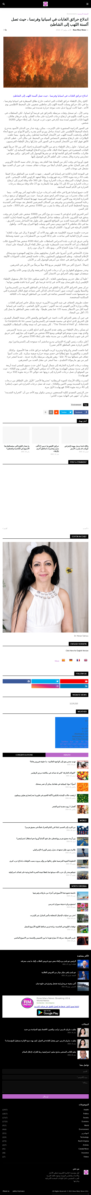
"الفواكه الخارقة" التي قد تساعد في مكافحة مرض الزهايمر (53, 773)
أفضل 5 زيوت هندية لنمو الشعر (63, 806)
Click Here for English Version (77, 651)
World (45, 1125)
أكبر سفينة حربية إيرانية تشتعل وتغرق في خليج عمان (56, 983)
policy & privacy (19, 1191)
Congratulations (24, 755)
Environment (71, 14)
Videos (45, 1157)
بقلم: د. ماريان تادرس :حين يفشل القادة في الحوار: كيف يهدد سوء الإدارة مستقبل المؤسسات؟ (40, 1040)
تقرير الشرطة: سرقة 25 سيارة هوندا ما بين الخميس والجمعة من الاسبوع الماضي (44, 938)
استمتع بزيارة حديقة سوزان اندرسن (61, 904)
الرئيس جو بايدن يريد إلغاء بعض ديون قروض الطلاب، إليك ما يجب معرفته (48, 961)
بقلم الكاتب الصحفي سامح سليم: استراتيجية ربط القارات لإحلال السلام (49, 1052)
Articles (45, 1145)
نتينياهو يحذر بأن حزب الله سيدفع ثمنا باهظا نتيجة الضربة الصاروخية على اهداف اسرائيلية (42, 872)
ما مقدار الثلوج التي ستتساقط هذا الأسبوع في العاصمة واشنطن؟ (16, 447)
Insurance (45, 1153)
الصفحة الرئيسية (82, 14)
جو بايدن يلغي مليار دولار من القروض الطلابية (59, 972)
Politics (45, 1114)
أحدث (85, 528)
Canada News (45, 1149)
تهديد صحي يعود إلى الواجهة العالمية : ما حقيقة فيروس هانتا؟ (52, 761)
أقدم (5, 528)
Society (45, 1118)
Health (67, 755)
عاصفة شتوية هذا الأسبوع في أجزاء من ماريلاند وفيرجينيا (54, 893)
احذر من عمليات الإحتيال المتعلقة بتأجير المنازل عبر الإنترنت (52, 915)
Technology (45, 1137)
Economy (45, 1121)
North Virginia (45, 1141)
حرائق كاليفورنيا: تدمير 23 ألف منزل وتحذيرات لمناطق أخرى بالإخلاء (47, 448)
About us (6, 1191)
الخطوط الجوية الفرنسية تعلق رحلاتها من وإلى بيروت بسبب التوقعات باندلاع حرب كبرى (42, 861)
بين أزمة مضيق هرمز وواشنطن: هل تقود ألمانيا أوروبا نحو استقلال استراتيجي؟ (45, 838)
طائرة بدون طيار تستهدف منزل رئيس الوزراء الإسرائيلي (54, 850)
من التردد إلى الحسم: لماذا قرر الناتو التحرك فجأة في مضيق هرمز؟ (50, 827)
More (57, 661)
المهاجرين (45, 1133)
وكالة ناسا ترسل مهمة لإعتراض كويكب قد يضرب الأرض (76, 447)
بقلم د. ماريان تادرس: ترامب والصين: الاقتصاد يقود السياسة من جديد (50, 1029)
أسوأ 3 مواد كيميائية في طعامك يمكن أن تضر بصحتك (55, 784)
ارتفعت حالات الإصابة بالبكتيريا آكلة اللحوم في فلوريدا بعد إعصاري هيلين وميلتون (44, 795)
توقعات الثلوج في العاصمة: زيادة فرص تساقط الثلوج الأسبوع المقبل (49, 926)
